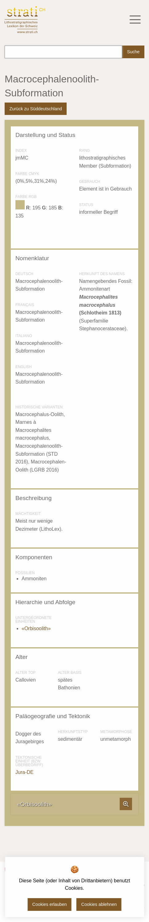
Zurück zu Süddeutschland (35, 108)
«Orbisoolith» (36, 628)
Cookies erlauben (49, 904)
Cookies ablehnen (99, 904)
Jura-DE (24, 772)
